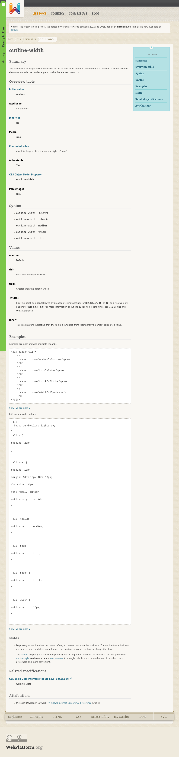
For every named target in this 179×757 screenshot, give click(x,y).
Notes (138, 92)
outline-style (22, 658)
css (19, 39)
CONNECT (58, 13)
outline (24, 654)
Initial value (16, 89)
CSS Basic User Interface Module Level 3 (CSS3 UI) (39, 678)
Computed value (19, 146)
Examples (141, 86)
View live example (18, 407)
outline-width (47, 39)
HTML (57, 717)
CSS (78, 717)
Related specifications (149, 99)
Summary (141, 60)
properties (30, 39)
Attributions (143, 105)
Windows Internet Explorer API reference (70, 702)
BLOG (95, 13)
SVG (164, 717)
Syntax (139, 73)
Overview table (144, 67)
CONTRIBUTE (78, 13)
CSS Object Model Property (25, 174)
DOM (142, 717)
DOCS (10, 39)
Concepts (36, 717)
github (14, 29)
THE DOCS (39, 13)
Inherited (14, 117)
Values (139, 80)
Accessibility (100, 717)
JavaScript (121, 717)
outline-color (56, 658)
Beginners (15, 717)
